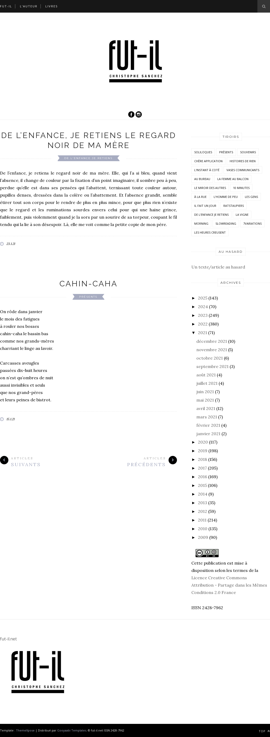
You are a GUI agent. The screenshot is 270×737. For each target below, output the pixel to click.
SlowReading (225, 223)
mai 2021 (205, 400)
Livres (51, 6)
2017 (202, 468)
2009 (203, 537)
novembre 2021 (211, 349)
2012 (202, 511)
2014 (202, 494)
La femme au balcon (233, 179)
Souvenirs (248, 152)
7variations (252, 223)
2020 (203, 442)
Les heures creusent (210, 232)
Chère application (208, 161)
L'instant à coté (206, 170)
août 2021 (206, 374)
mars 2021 (206, 416)
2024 (203, 306)
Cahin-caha (88, 283)
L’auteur (28, 6)
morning (201, 223)
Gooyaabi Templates (71, 730)
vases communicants (242, 170)
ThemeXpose (25, 730)
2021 (202, 332)
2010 (202, 528)
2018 (202, 459)
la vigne (242, 215)
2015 (202, 485)
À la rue (200, 197)
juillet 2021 (207, 383)
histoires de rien (243, 161)
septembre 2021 (212, 366)
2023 (203, 315)
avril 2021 (205, 408)
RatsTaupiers (233, 206)
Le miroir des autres (210, 188)
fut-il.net (8, 639)
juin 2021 (205, 391)
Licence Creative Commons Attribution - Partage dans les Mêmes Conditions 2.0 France (229, 585)
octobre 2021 (209, 358)
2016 (202, 476)
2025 (202, 298)
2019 (202, 450)
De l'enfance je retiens (88, 158)
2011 (202, 520)
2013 (202, 502)
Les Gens (251, 197)
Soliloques (203, 152)
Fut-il (6, 6)
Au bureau (202, 179)
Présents (88, 296)
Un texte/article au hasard (218, 267)
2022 (203, 324)
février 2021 (208, 425)
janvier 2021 (208, 433)
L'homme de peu (226, 197)
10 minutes (241, 188)
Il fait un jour (205, 206)
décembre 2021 (211, 341)
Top (264, 731)
